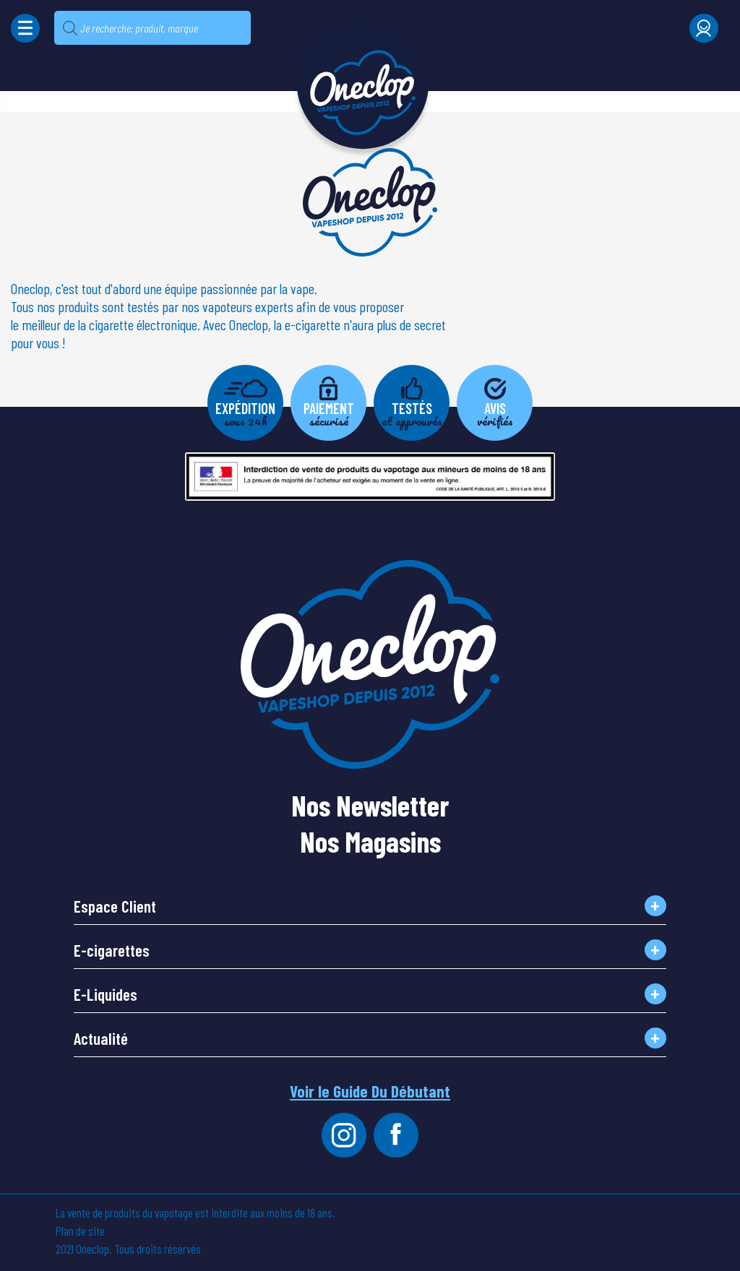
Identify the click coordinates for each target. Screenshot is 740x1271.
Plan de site (80, 1230)
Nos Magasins (370, 836)
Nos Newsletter (370, 800)
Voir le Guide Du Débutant (370, 1091)
